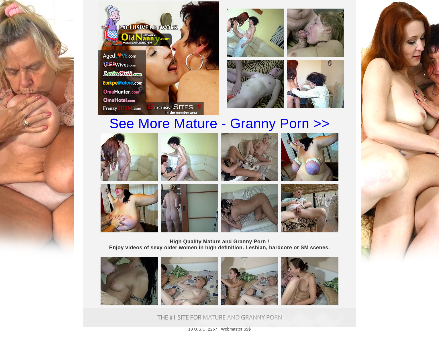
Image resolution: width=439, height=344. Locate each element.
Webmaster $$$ (236, 329)
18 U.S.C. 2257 (203, 329)
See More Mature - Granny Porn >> (219, 123)
